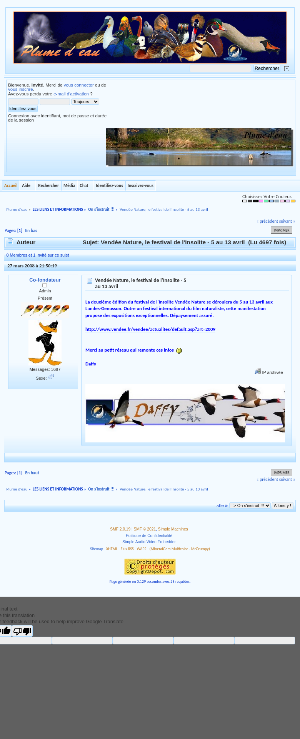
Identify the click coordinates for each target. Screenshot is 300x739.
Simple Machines (173, 529)
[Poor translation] (22, 631)
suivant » (287, 221)
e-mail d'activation (71, 94)
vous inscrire (20, 89)
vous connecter (79, 85)
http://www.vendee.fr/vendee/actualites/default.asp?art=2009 (150, 329)
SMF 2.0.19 (120, 529)
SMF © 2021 (145, 529)
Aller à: (222, 506)
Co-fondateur (45, 280)
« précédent (267, 221)
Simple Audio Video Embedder (149, 542)
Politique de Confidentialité (149, 536)
